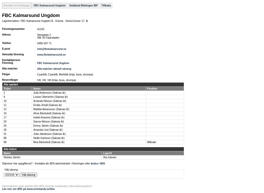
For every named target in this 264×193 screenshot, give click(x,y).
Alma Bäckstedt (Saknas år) (49, 113)
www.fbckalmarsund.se (51, 54)
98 (5, 142)
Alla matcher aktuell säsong (54, 68)
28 (5, 129)
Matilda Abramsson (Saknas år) (51, 109)
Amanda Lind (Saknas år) (47, 129)
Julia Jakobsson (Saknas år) (49, 134)
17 (5, 117)
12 (5, 109)
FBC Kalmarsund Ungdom (49, 5)
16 (5, 113)
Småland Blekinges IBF (83, 5)
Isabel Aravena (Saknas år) (48, 117)
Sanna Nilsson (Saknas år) (48, 121)
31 (5, 134)
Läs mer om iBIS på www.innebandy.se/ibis (28, 189)
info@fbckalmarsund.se (51, 49)
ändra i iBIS (98, 163)
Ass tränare (109, 157)
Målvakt (151, 142)
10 (5, 101)
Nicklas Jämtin (12, 157)
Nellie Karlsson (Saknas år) (48, 138)
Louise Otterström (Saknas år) (50, 96)
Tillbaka (106, 5)
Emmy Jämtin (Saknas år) (48, 125)
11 (5, 105)
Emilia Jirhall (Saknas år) (47, 105)
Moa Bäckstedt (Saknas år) (48, 142)
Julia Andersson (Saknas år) (49, 92)
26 (5, 125)
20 (5, 121)
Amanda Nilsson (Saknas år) (49, 101)
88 (5, 138)
